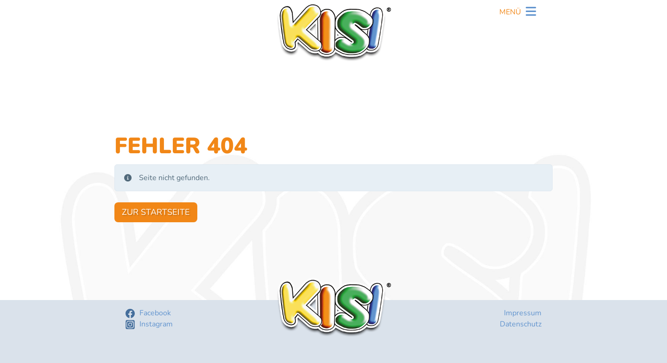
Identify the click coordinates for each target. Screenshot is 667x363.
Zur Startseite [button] (156, 212)
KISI (333, 32)
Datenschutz (520, 324)
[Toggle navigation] (517, 12)
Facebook (155, 313)
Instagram (156, 324)
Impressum (522, 313)
